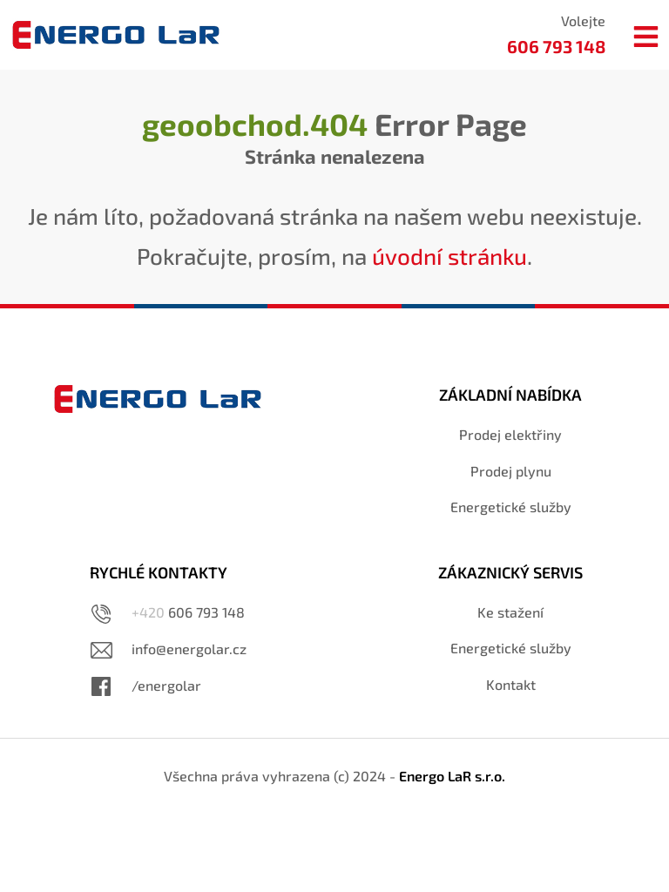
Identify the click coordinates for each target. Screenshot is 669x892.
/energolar (166, 685)
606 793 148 (188, 612)
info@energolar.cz (189, 648)
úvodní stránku (449, 255)
